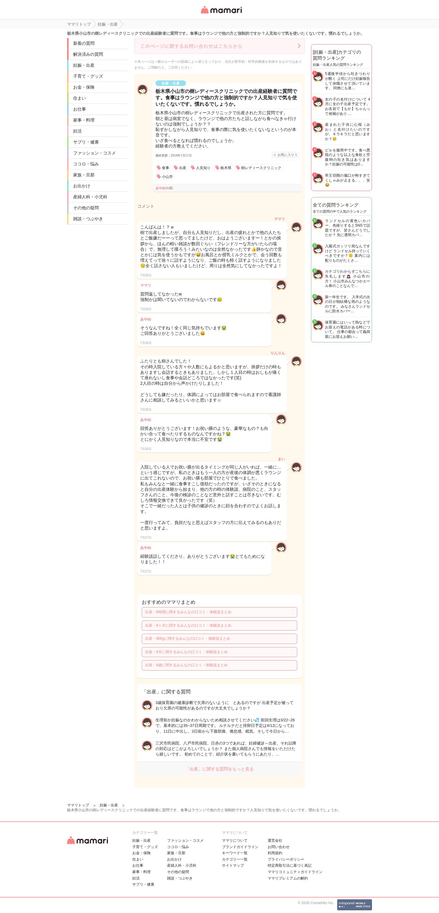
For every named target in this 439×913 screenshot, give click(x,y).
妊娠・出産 (84, 65)
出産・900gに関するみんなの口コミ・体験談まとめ (187, 638)
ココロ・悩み (86, 163)
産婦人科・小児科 (90, 196)
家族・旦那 (84, 174)
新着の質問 (84, 43)
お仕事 (79, 109)
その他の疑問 (86, 207)
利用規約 (275, 853)
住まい (79, 98)
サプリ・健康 (86, 142)
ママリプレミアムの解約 (288, 878)
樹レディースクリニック (261, 168)
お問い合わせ (279, 847)
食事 (165, 168)
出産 (182, 168)
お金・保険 (84, 87)
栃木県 (225, 168)
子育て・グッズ (88, 76)
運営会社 (275, 840)
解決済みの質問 (88, 54)
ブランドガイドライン (240, 847)
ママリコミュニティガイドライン (295, 872)
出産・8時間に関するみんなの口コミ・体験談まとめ (188, 612)
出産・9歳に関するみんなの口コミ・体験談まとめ (186, 665)
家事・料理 (84, 120)
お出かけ (81, 185)
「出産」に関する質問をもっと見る (219, 768)
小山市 (167, 177)
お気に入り (287, 155)
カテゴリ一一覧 (235, 859)
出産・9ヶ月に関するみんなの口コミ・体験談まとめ (188, 625)
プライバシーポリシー (286, 859)
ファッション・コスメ (94, 152)
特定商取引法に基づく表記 (290, 865)
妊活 (77, 131)
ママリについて (235, 840)
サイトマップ (233, 865)
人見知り (203, 168)
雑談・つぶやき (88, 218)
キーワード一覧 (235, 853)
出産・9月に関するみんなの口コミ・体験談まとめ (186, 652)
